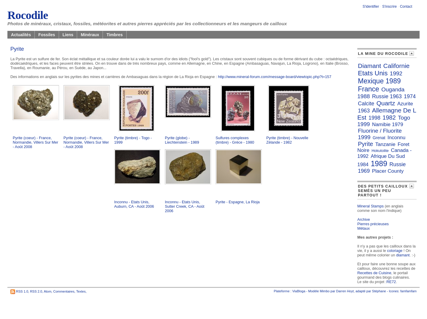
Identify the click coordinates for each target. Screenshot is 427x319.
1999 (364, 137)
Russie (397, 164)
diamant (403, 255)
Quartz (385, 103)
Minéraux (90, 34)
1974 (410, 96)
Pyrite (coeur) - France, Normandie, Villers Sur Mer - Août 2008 (35, 142)
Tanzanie (385, 144)
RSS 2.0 (36, 291)
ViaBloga (298, 291)
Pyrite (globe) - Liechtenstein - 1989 (182, 140)
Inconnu (397, 137)
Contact (406, 6)
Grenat (379, 137)
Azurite (405, 104)
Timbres (114, 34)
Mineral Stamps (370, 206)
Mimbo (324, 291)
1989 (379, 163)
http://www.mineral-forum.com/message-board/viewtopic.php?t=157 (274, 76)
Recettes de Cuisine (374, 273)
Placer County (388, 171)
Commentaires (63, 291)
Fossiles (46, 34)
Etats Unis (373, 73)
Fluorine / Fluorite (380, 131)
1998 (374, 118)
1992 (396, 73)
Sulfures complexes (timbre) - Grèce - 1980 (235, 140)
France (368, 89)
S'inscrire (389, 6)
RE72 (391, 282)
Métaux (363, 228)
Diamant (369, 65)
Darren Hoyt (345, 291)
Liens (68, 34)
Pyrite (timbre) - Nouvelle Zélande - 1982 (287, 140)
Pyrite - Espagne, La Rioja (238, 202)
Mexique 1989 (379, 81)
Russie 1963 (387, 96)
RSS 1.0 (22, 291)
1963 (364, 111)
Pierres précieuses (373, 224)
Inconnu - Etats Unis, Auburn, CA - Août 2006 (134, 204)
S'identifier (371, 6)
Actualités (21, 34)
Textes (81, 291)
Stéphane (379, 291)
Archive (363, 219)
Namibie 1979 (387, 124)
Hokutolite (380, 150)
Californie (396, 65)
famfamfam (408, 291)
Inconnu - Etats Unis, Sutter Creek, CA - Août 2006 (184, 206)
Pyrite (365, 144)
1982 (389, 117)
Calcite (366, 104)
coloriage (394, 250)
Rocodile (27, 15)
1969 (364, 171)
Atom (48, 291)
